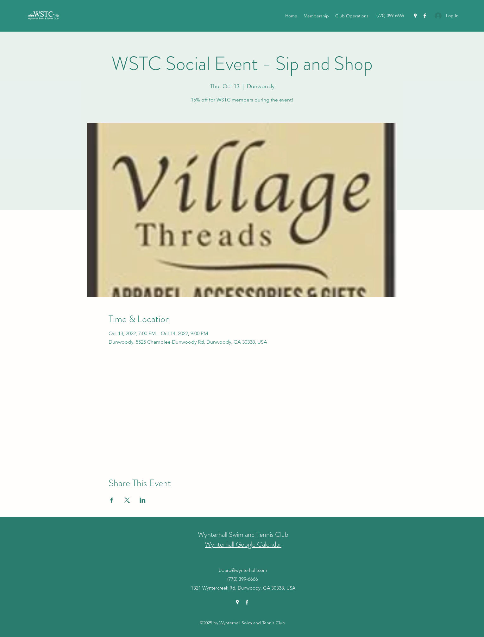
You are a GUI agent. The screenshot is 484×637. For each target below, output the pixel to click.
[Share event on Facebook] (112, 500)
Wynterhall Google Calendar (243, 544)
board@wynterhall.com (243, 570)
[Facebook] (425, 16)
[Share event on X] (127, 500)
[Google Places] (415, 16)
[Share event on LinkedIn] (143, 500)
